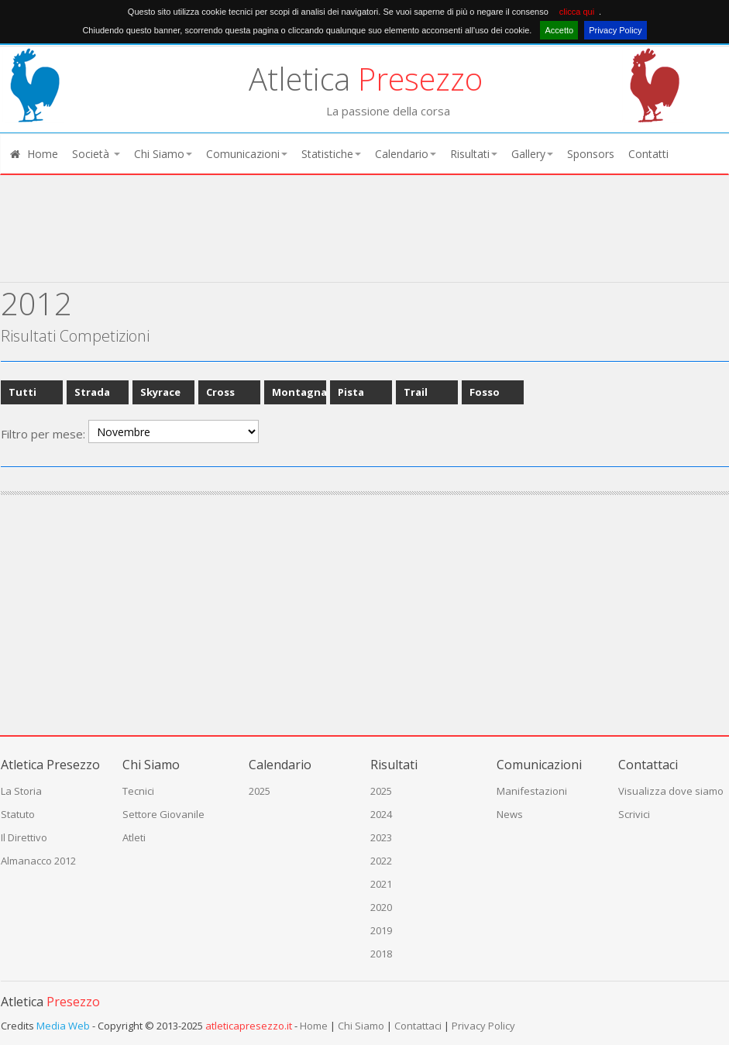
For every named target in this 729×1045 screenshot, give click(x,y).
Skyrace (160, 392)
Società (96, 153)
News (510, 814)
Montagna (299, 392)
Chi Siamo (163, 153)
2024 (381, 814)
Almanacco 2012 (38, 861)
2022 (381, 861)
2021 (381, 884)
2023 (381, 837)
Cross (220, 392)
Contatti (648, 153)
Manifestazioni (532, 791)
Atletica (366, 78)
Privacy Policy (615, 30)
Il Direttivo (24, 837)
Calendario (405, 153)
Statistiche (331, 153)
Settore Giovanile (163, 814)
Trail (416, 392)
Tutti (22, 392)
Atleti (134, 837)
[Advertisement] (357, 242)
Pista (351, 392)
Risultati (473, 153)
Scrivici (634, 814)
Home (33, 153)
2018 (381, 954)
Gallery (532, 153)
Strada (92, 392)
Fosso (484, 392)
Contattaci (418, 1026)
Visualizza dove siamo (671, 791)
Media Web (63, 1026)
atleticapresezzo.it (248, 1026)
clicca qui (576, 11)
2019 (381, 930)
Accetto (559, 30)
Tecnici (138, 791)
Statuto (18, 814)
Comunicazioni (246, 153)
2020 (381, 907)
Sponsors (590, 153)
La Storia (21, 791)
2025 (259, 791)
